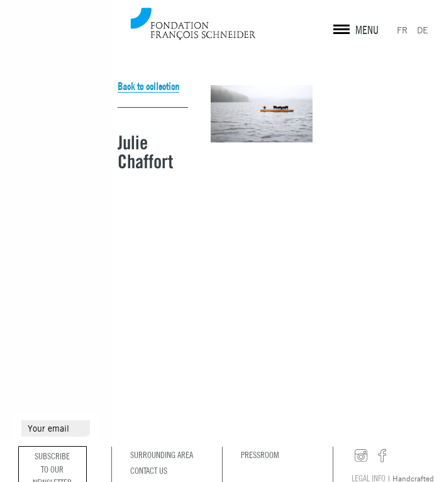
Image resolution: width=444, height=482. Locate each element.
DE (422, 30)
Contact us (148, 471)
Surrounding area (161, 455)
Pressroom (260, 455)
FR (402, 30)
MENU (367, 30)
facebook (382, 456)
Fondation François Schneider (193, 23)
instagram (361, 456)
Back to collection (148, 86)
